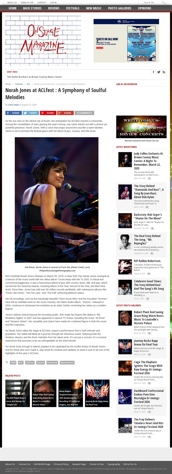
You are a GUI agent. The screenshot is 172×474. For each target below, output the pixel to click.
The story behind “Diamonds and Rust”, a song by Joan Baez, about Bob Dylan (149, 191)
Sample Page (79, 464)
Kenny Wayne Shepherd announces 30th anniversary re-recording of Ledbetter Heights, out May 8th (69, 398)
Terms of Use (27, 2)
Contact (41, 2)
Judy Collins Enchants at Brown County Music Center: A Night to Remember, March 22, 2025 (148, 161)
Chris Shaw (13, 105)
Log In (53, 2)
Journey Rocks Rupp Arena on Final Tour (146, 342)
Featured (52, 362)
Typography (113, 464)
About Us (12, 2)
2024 (13, 362)
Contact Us (24, 464)
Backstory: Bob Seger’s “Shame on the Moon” (148, 216)
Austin (40, 362)
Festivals (72, 8)
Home (12, 8)
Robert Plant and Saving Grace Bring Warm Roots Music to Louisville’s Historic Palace (149, 317)
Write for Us (130, 464)
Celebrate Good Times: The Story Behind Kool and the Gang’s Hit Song (149, 284)
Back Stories (32, 8)
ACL (28, 84)
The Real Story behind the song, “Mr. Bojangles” (147, 239)
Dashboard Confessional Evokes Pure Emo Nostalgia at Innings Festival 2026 (149, 396)
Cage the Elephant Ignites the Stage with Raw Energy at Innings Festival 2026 (148, 367)
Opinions (144, 8)
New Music (93, 8)
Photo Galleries (119, 8)
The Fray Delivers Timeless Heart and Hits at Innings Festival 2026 (148, 423)
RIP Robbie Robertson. (147, 261)
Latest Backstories (126, 146)
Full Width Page (42, 464)
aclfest (30, 362)
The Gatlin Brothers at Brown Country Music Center (34, 77)
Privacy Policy (61, 464)
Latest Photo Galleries (128, 305)
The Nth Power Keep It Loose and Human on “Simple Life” (16, 401)
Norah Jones (67, 362)
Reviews (53, 8)
